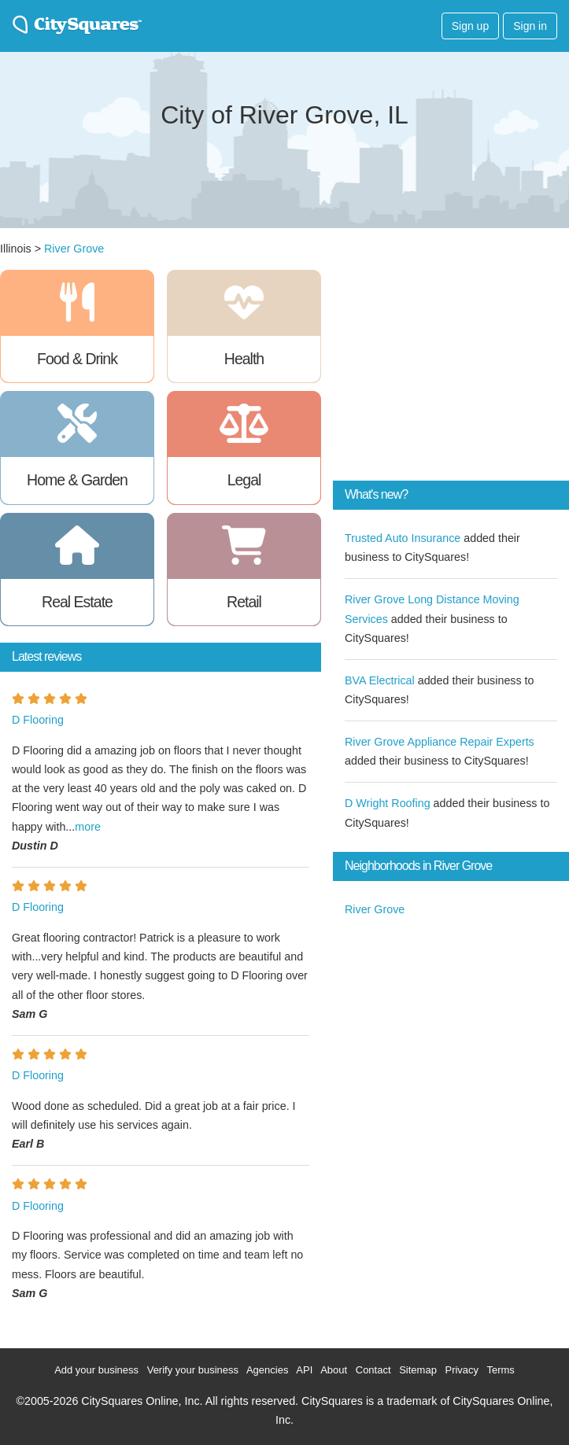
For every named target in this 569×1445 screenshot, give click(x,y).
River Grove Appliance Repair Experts (439, 741)
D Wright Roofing (387, 803)
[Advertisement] (451, 368)
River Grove (74, 248)
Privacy (461, 1370)
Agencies (267, 1370)
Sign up (470, 26)
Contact (373, 1370)
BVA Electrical (380, 680)
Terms (500, 1370)
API (304, 1370)
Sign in (530, 26)
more (88, 826)
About (333, 1370)
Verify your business (192, 1370)
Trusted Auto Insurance (402, 538)
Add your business (96, 1370)
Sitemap (418, 1370)
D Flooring (38, 719)
